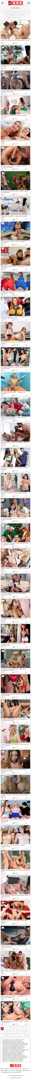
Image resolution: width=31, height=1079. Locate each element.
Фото (26, 1068)
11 (9, 1032)
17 (2, 1035)
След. (27, 1035)
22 (19, 1035)
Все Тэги (21, 1068)
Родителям (19, 1070)
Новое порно (17, 11)
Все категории (7, 11)
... (22, 1035)
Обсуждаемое (11, 14)
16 (26, 1032)
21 (16, 1035)
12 (12, 1032)
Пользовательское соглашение (10, 1072)
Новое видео (4, 1070)
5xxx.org (19, 1077)
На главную (5, 1068)
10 (5, 1032)
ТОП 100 (25, 11)
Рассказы (12, 1070)
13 (15, 1032)
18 (5, 1035)
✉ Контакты (26, 1070)
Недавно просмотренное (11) (15, 17)
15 (22, 1032)
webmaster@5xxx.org (17, 1075)
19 (9, 1035)
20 (12, 1035)
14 (19, 1032)
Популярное (20, 14)
